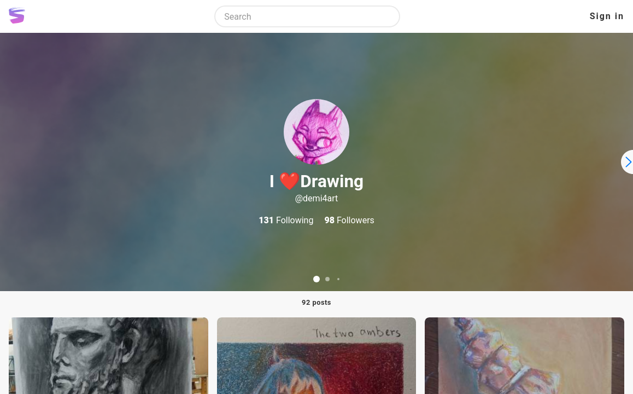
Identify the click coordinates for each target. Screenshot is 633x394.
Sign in (607, 16)
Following (286, 220)
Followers (349, 220)
